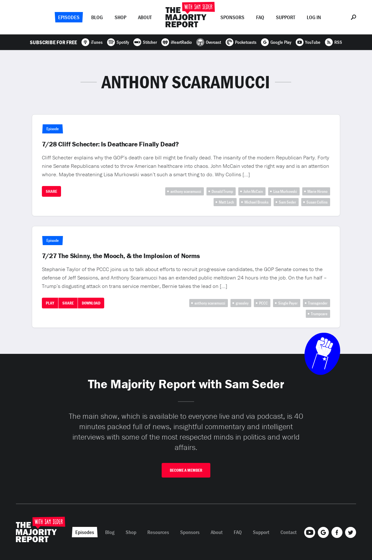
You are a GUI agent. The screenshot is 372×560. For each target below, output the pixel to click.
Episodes (69, 17)
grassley (242, 303)
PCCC (263, 303)
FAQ (260, 17)
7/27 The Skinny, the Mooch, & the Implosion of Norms (121, 256)
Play (50, 303)
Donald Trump (222, 191)
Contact (288, 532)
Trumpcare (319, 314)
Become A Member (186, 470)
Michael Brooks (256, 202)
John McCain (253, 191)
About (145, 17)
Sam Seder (287, 202)
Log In (314, 17)
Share (51, 191)
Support (285, 17)
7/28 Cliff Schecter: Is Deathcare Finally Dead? (110, 144)
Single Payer (288, 303)
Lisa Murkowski (285, 191)
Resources (158, 532)
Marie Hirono (317, 191)
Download (91, 303)
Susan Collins (317, 202)
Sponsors (232, 17)
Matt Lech (226, 202)
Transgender (318, 303)
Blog (97, 17)
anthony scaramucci (185, 191)
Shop (120, 17)
